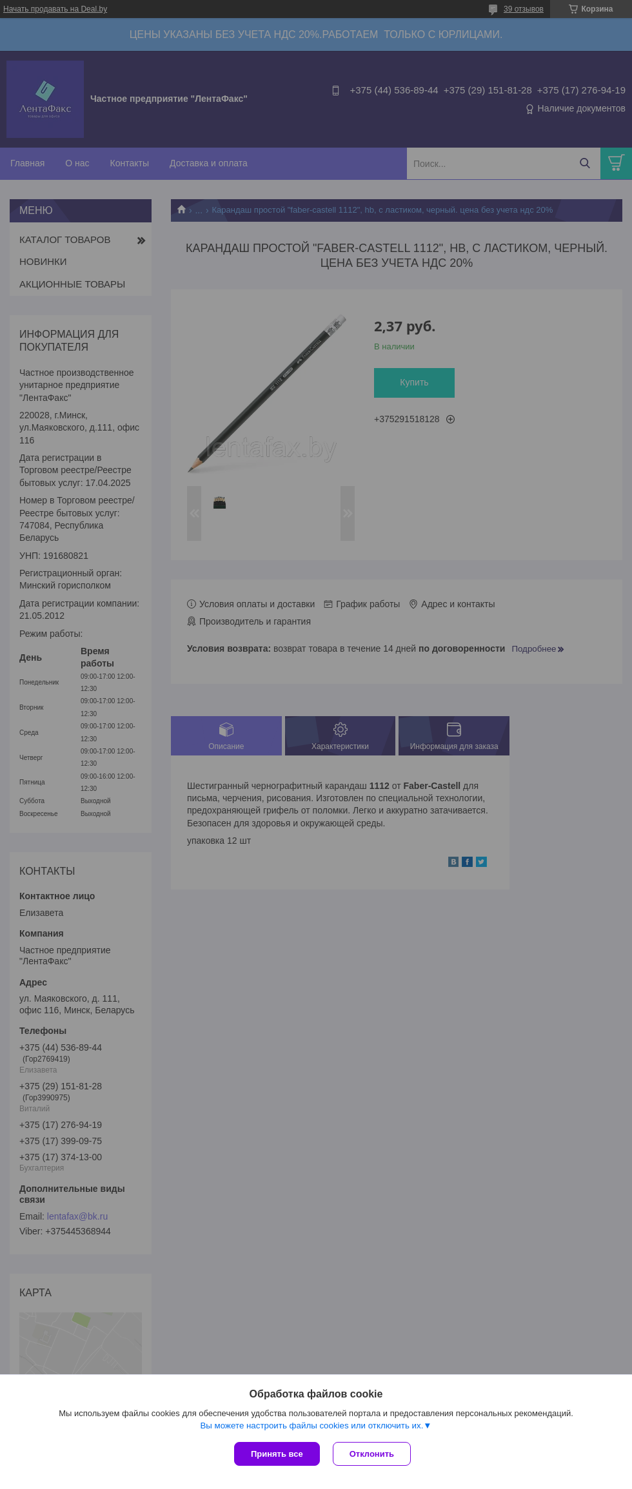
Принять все (277, 1454)
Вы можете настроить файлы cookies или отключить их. (311, 1425)
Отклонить (372, 1454)
